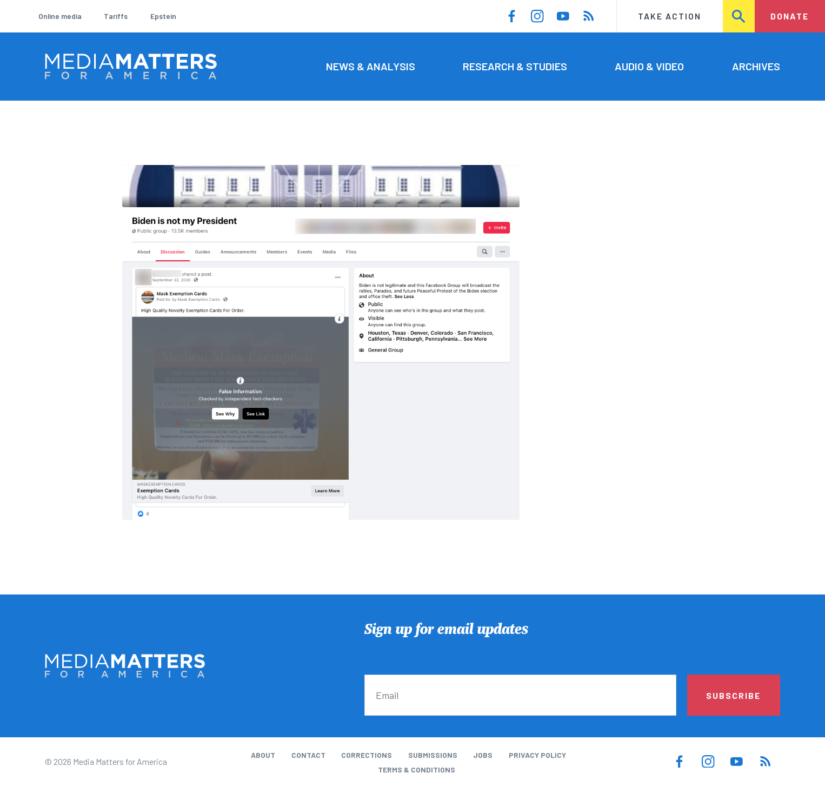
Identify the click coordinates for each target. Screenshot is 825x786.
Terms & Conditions (416, 769)
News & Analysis (370, 66)
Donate (789, 16)
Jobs (483, 754)
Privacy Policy (537, 754)
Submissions (432, 754)
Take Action (669, 16)
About (263, 754)
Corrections (366, 754)
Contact (308, 754)
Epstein (163, 16)
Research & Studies (515, 66)
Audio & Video (649, 66)
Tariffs (116, 16)
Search (739, 16)
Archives (756, 66)
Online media (60, 16)
